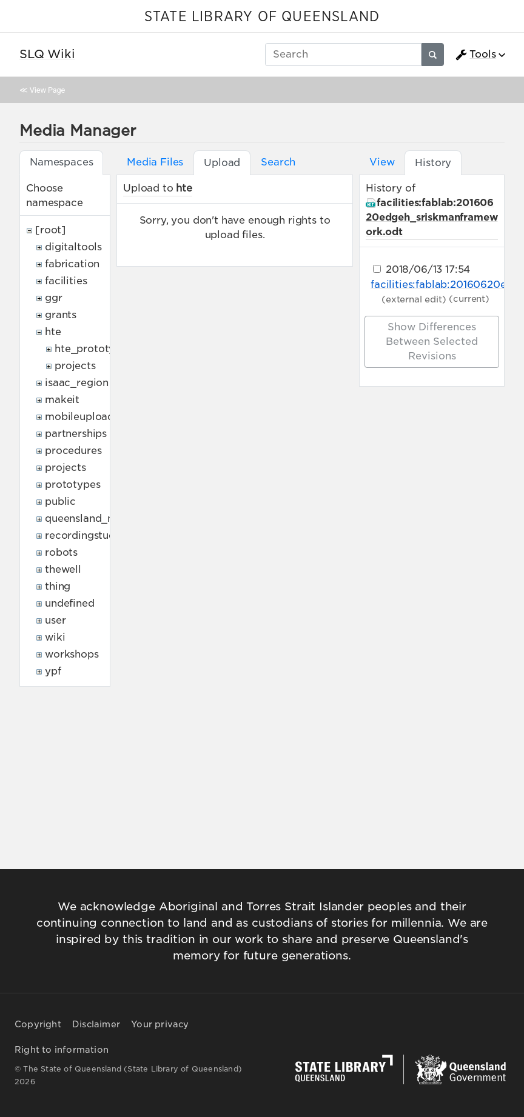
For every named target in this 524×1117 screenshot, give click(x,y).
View (381, 162)
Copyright (38, 1024)
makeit (62, 399)
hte (53, 332)
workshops (72, 654)
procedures (73, 450)
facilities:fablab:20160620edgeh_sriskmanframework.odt (431, 217)
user (55, 620)
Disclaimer (96, 1024)
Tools (475, 54)
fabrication (72, 264)
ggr (53, 298)
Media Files (155, 162)
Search (278, 162)
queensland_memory (97, 518)
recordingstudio (85, 535)
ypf (53, 671)
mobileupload (79, 416)
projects (75, 366)
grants (60, 315)
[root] (50, 230)
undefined (70, 603)
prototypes (72, 484)
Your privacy (160, 1024)
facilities (66, 281)
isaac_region (77, 382)
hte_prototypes (93, 349)
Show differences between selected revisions (432, 341)
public (60, 501)
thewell (63, 569)
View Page (47, 90)
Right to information (62, 1050)
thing (57, 586)
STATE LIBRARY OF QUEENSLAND (262, 17)
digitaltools (73, 247)
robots (61, 552)
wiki (55, 637)
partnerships (76, 433)
